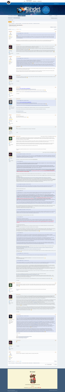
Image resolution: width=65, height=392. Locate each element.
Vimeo (17, 149)
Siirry (45, 364)
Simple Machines (13, 390)
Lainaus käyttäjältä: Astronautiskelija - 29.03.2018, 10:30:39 (24, 209)
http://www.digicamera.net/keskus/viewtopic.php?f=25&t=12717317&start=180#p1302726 (36, 91)
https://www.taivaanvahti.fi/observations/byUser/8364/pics (25, 336)
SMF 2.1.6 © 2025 (9, 390)
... (15, 29)
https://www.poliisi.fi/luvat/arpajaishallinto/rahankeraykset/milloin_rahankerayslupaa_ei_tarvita (27, 274)
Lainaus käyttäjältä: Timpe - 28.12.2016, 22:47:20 (22, 58)
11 (16, 29)
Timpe (11, 75)
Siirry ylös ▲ (56, 390)
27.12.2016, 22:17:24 (18, 31)
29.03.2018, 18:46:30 (18, 152)
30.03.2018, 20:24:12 (18, 340)
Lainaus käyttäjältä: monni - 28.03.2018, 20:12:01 (22, 253)
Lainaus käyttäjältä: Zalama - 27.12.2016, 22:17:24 (23, 260)
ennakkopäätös (35, 302)
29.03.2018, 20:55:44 (18, 294)
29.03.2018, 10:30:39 (18, 136)
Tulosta (55, 29)
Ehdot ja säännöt (52, 390)
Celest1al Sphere (30, 23)
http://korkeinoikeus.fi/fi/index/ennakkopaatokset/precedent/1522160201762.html (26, 89)
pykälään (40, 299)
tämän (29, 36)
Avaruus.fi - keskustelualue (14, 17)
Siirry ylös (9, 361)
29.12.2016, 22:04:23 (18, 75)
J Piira (11, 126)
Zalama (11, 31)
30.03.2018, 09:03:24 (18, 314)
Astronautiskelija (12, 136)
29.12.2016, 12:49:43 (18, 56)
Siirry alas (9, 29)
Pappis (11, 314)
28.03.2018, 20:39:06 (18, 126)
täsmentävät (33, 300)
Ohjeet (50, 390)
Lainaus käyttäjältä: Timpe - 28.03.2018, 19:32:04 (22, 100)
